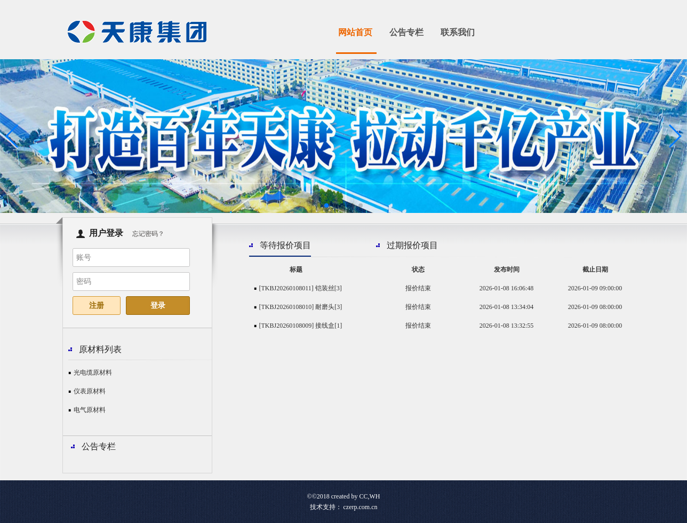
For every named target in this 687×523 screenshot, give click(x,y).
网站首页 (355, 32)
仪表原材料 (90, 391)
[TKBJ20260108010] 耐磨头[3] (300, 307)
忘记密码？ (148, 233)
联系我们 (458, 32)
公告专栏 (406, 32)
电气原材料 (90, 410)
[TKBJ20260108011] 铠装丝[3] (300, 288)
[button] (326, 205)
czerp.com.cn (361, 507)
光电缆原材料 (93, 372)
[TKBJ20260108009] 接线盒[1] (300, 325)
